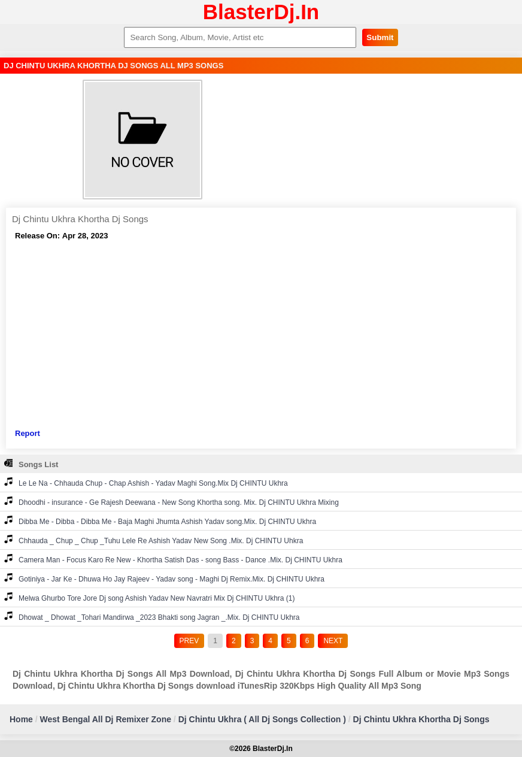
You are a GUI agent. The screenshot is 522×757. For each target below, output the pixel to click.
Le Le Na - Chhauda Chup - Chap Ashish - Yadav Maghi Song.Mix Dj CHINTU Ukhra (146, 482)
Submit (379, 37)
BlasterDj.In (261, 11)
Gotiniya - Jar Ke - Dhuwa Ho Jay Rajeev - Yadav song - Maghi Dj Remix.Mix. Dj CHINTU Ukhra (164, 578)
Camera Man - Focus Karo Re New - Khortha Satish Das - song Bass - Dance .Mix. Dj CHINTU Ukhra (173, 559)
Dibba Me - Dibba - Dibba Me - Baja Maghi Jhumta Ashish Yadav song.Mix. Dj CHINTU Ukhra (160, 521)
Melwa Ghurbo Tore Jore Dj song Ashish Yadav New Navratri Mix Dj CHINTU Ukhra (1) (149, 597)
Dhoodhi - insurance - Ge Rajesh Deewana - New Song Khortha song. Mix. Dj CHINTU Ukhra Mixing (171, 501)
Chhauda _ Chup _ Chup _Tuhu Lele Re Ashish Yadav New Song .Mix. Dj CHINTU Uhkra (153, 540)
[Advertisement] (261, 335)
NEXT (332, 641)
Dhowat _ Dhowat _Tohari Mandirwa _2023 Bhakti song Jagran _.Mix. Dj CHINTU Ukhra (152, 616)
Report (27, 433)
